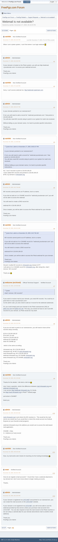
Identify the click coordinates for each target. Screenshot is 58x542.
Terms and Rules (47, 539)
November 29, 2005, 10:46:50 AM (11, 285)
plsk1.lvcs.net (7, 308)
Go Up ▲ (54, 539)
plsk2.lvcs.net (19, 308)
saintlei (8, 36)
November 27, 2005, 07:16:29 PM (11, 86)
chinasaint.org (20, 174)
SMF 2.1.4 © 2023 (5, 539)
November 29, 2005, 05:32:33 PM (11, 323)
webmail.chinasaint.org (10, 388)
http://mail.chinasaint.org (13, 392)
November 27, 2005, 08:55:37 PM (11, 107)
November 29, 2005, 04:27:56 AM (11, 187)
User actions (51, 30)
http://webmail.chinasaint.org (21, 390)
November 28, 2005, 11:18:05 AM (11, 141)
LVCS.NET (26, 500)
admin (7, 58)
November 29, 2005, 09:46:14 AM (11, 228)
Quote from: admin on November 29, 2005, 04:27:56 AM (22, 233)
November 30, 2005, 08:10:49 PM (11, 495)
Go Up (4, 527)
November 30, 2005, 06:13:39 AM (11, 378)
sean (7, 469)
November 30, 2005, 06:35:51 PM (11, 472)
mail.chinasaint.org (25, 351)
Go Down (5, 30)
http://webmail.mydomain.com (33, 90)
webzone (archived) (13, 282)
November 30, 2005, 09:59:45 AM (11, 451)
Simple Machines (15, 539)
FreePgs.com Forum (13, 7)
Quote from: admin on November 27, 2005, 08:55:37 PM (22, 146)
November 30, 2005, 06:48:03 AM (11, 413)
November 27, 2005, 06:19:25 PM (11, 40)
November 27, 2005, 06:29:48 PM (11, 61)
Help (40, 539)
